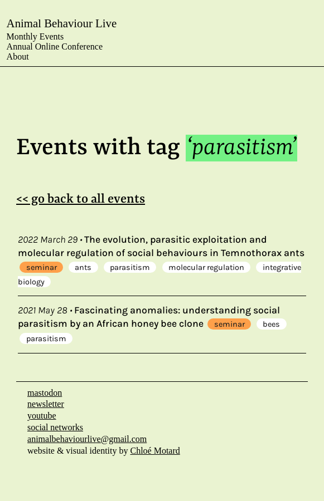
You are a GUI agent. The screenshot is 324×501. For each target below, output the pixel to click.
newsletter (45, 404)
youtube (41, 415)
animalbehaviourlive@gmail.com (87, 439)
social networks (55, 427)
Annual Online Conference (55, 46)
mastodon (44, 392)
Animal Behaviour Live (62, 23)
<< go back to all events (80, 199)
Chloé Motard (155, 450)
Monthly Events (35, 36)
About (18, 56)
